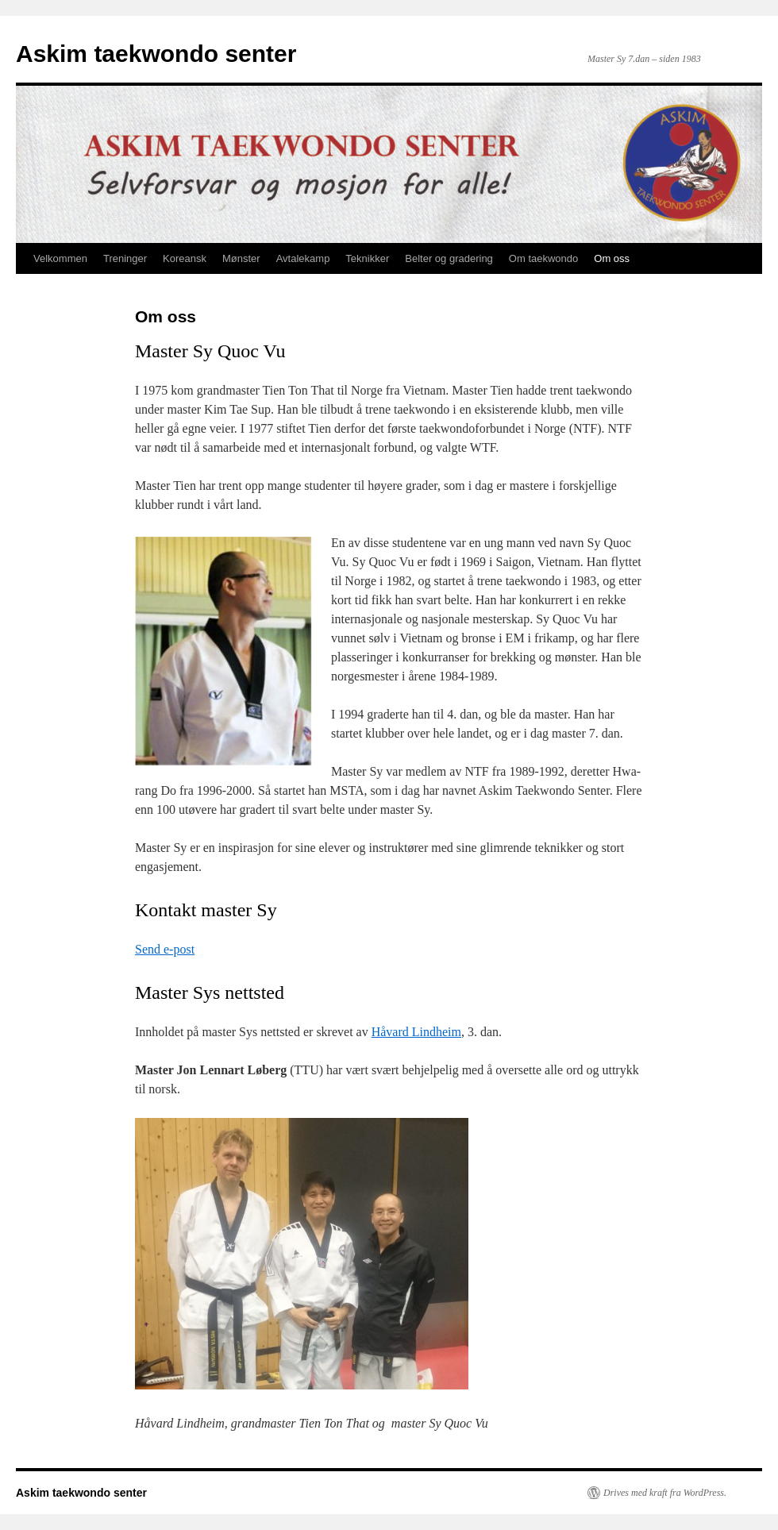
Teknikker (367, 258)
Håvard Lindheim (416, 1032)
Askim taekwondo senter (156, 53)
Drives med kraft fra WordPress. (664, 1492)
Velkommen (60, 258)
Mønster (241, 258)
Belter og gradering (449, 258)
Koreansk (184, 258)
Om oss (612, 258)
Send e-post (164, 949)
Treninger (125, 258)
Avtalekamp (303, 258)
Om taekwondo (543, 258)
